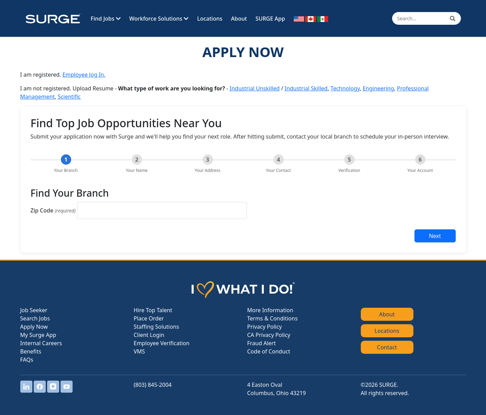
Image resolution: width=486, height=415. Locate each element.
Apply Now (34, 326)
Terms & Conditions (272, 318)
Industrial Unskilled (255, 88)
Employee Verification (162, 343)
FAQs (26, 359)
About (239, 18)
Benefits (30, 351)
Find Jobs (106, 18)
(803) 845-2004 (153, 385)
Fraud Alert (261, 343)
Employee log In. (84, 74)
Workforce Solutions (158, 18)
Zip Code (53, 210)
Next (435, 236)
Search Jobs (35, 318)
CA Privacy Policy (268, 335)
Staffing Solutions (156, 326)
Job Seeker (33, 310)
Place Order (149, 318)
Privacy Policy (264, 326)
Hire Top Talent (153, 310)
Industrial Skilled (305, 88)
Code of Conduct (268, 351)
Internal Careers (41, 343)
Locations (209, 18)
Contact (387, 347)
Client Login (149, 335)
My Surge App (38, 335)
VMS (139, 351)
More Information (270, 310)
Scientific (69, 96)
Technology (345, 88)
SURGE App (270, 18)
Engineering (378, 88)
